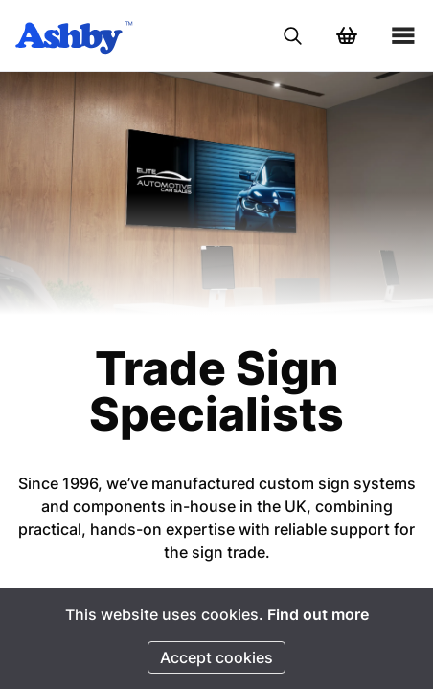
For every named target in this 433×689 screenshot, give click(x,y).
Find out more (318, 614)
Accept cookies (216, 657)
